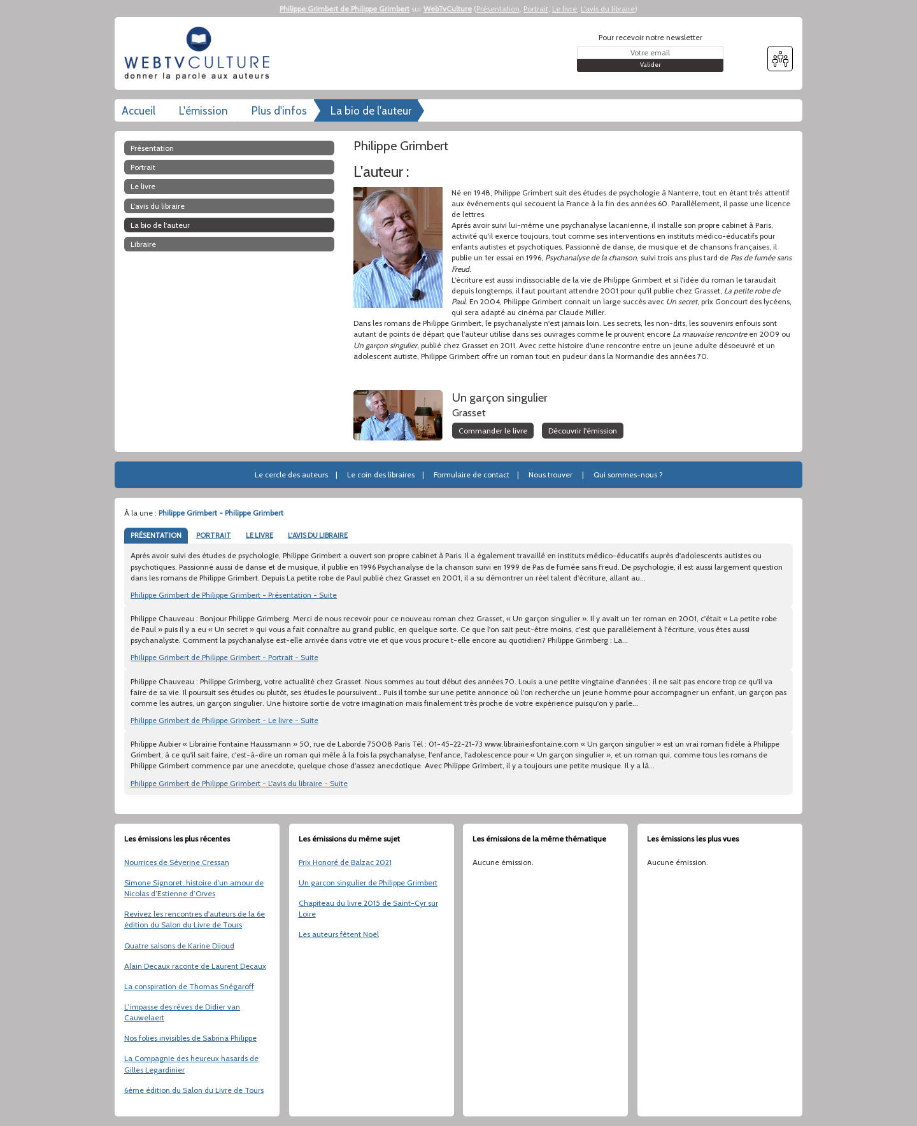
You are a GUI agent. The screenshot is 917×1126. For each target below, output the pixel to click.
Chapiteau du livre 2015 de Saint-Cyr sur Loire (368, 908)
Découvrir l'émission (582, 430)
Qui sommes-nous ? (628, 474)
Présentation (498, 8)
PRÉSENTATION (156, 535)
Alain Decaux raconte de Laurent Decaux (195, 966)
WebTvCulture (447, 8)
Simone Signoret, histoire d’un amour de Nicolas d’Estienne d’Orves (194, 888)
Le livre (564, 8)
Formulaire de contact (471, 474)
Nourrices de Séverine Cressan (176, 862)
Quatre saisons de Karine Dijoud (179, 945)
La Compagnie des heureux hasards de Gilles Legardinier (191, 1063)
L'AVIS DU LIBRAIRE (318, 535)
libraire (143, 244)
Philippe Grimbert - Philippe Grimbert (221, 512)
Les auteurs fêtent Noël (339, 934)
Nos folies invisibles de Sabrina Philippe (190, 1038)
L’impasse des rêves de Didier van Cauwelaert (182, 1012)
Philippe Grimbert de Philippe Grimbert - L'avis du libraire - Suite (239, 783)
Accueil (138, 110)
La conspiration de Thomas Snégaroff (189, 986)
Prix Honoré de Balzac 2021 (345, 862)
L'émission (203, 110)
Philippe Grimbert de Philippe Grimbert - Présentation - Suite (234, 595)
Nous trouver (550, 474)
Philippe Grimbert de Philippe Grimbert (344, 8)
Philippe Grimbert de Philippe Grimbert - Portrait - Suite (224, 657)
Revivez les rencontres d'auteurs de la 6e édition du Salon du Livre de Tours (194, 919)
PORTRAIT (213, 535)
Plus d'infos (279, 110)
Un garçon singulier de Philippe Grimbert (368, 882)
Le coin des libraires (381, 474)
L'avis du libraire (608, 8)
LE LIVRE (259, 535)
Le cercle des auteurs (291, 474)
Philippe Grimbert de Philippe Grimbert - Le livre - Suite (224, 720)
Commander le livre (492, 430)
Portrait (535, 8)
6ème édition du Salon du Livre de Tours (194, 1090)
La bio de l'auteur (371, 110)
